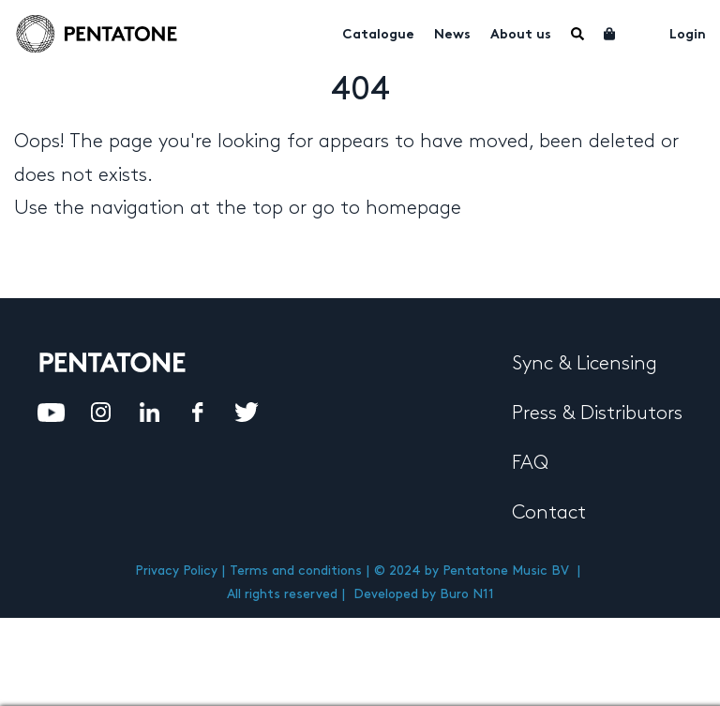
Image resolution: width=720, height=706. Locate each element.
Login (687, 35)
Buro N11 (467, 594)
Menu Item (577, 33)
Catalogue (378, 35)
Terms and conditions (296, 570)
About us (520, 35)
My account (643, 31)
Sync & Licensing (584, 363)
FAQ (530, 463)
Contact (549, 512)
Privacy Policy (176, 570)
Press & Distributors (597, 413)
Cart (610, 33)
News (452, 35)
